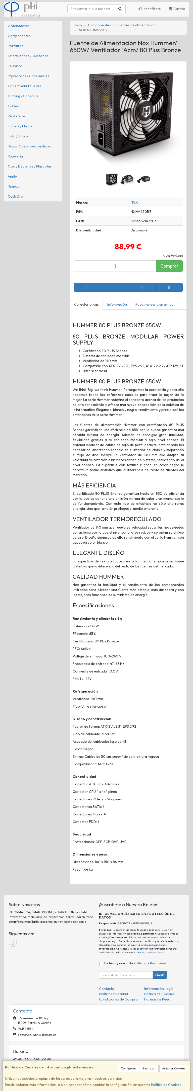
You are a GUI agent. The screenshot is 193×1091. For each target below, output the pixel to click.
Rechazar (149, 1068)
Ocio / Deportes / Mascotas (30, 166)
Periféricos (17, 116)
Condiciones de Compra (118, 999)
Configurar (128, 1068)
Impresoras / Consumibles (28, 76)
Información (117, 304)
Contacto (106, 988)
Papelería (15, 156)
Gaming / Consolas (23, 96)
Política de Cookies (166, 1084)
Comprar (169, 266)
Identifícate (149, 9)
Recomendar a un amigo (154, 304)
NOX (134, 202)
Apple (12, 176)
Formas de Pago (157, 999)
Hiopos (13, 186)
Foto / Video (18, 136)
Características (86, 304)
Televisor (15, 66)
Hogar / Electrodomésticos (29, 146)
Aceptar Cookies (173, 1068)
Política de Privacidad (150, 952)
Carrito (176, 9)
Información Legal (158, 988)
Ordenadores (19, 26)
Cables (13, 106)
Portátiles (15, 46)
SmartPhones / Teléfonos (28, 56)
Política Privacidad (113, 994)
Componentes (19, 36)
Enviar (159, 975)
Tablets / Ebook (20, 126)
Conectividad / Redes (24, 86)
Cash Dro (15, 196)
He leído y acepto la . (135, 963)
